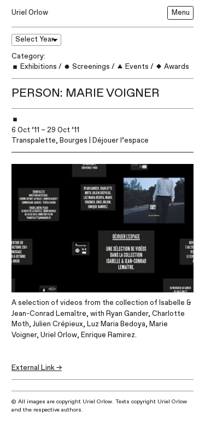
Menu (181, 12)
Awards (172, 66)
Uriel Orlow (29, 12)
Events (132, 66)
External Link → (36, 367)
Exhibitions (34, 66)
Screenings (86, 66)
